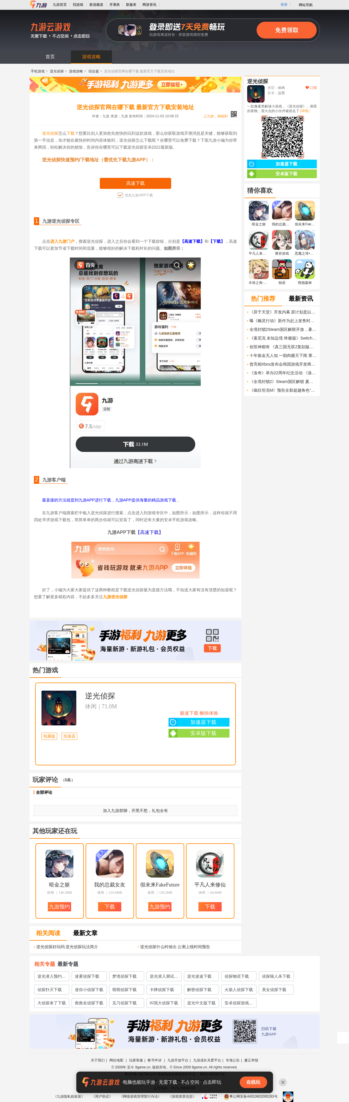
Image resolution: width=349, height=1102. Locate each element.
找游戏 (78, 5)
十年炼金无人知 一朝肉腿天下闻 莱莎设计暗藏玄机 (283, 355)
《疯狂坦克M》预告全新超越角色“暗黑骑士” (283, 390)
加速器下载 (193, 722)
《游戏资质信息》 (182, 1096)
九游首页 (60, 5)
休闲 (91, 706)
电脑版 (49, 736)
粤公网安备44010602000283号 (250, 1096)
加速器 (69, 736)
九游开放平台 (177, 1060)
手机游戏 (38, 71)
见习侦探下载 (124, 1003)
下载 (70, 133)
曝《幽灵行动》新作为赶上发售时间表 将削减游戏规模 (283, 320)
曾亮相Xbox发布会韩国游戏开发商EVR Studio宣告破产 (283, 364)
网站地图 (116, 1060)
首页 (50, 56)
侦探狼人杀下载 (276, 976)
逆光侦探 (57, 71)
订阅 (311, 88)
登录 (284, 5)
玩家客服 (136, 1060)
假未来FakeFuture (160, 885)
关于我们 (98, 1060)
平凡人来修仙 (210, 885)
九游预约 (59, 907)
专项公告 (233, 1060)
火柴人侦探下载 (239, 989)
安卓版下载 (193, 733)
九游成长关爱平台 (207, 1060)
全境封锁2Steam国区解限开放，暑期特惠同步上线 (283, 329)
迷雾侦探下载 (87, 976)
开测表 (114, 5)
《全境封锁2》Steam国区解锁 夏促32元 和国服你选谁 (283, 381)
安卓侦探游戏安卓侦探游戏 (239, 1004)
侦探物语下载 (237, 976)
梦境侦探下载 (124, 976)
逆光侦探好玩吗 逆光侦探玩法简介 (67, 946)
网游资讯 (149, 5)
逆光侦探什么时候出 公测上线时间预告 (175, 946)
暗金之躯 (59, 885)
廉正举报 (251, 1060)
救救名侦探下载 (89, 1003)
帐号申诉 (155, 1060)
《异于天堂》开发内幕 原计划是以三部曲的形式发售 (283, 312)
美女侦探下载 (274, 989)
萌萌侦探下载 (124, 989)
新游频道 (96, 5)
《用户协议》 (102, 1096)
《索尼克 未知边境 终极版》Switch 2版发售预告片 (283, 338)
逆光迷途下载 (199, 976)
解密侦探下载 (199, 989)
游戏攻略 (91, 56)
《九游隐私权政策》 (69, 1096)
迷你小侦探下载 (89, 989)
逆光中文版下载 (201, 1003)
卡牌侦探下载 (162, 989)
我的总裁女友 (109, 885)
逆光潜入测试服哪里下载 (164, 977)
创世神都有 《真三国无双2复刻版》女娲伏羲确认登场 (283, 346)
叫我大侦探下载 (164, 1003)
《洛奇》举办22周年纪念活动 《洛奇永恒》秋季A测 (283, 373)
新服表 (131, 5)
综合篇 (93, 71)
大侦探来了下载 (51, 1003)
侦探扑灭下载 (49, 989)
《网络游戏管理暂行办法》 (140, 1096)
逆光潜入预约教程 (51, 977)
